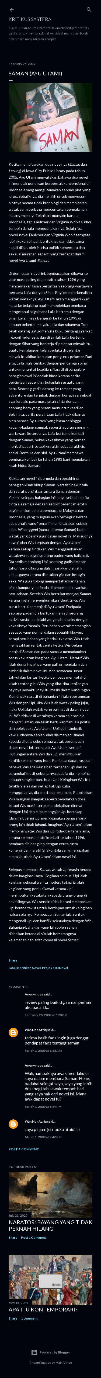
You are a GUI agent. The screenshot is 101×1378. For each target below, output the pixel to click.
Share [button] (13, 960)
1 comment (29, 1318)
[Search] (89, 8)
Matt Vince (63, 1362)
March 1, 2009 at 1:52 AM (43, 1051)
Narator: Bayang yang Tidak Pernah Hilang (50, 1225)
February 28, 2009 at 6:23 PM (46, 1015)
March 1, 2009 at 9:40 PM (43, 1137)
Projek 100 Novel (55, 968)
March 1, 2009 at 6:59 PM (43, 1107)
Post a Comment (24, 1149)
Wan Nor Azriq (36, 1030)
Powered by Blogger (50, 1352)
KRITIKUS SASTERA (30, 19)
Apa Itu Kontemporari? (43, 1309)
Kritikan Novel (30, 968)
